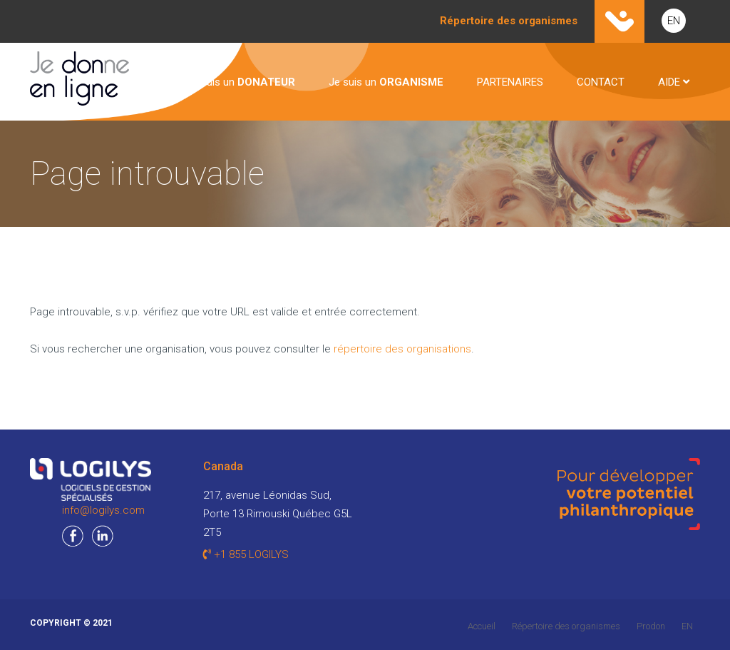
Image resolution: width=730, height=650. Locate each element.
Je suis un (241, 82)
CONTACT (600, 82)
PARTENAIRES (510, 82)
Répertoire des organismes (566, 626)
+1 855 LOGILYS (246, 554)
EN (673, 20)
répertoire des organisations (402, 348)
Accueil (481, 626)
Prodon (651, 626)
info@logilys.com (103, 510)
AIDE (673, 82)
